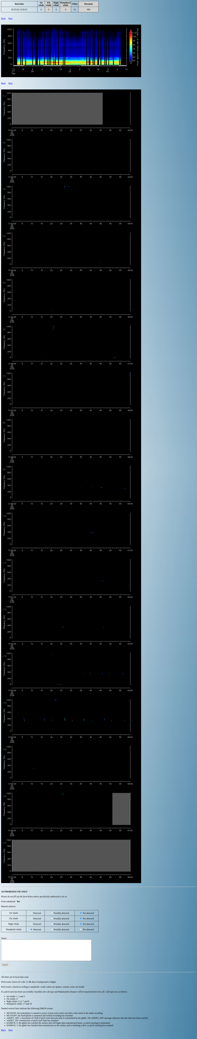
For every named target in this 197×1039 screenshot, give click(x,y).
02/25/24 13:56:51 (19, 9)
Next (10, 18)
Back (3, 18)
